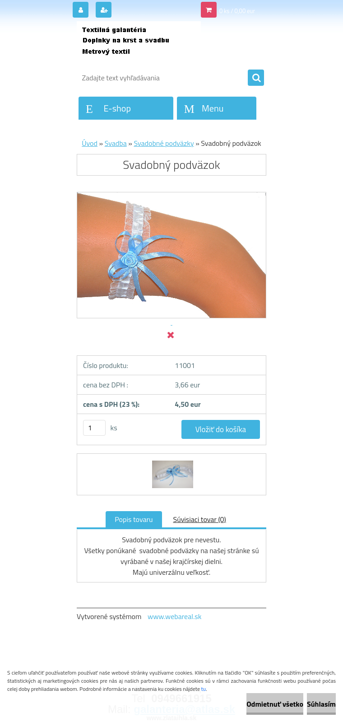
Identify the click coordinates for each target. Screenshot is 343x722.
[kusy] (94, 428)
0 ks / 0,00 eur (237, 10)
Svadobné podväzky (164, 143)
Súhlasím (321, 704)
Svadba (116, 143)
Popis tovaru (134, 519)
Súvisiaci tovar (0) (199, 519)
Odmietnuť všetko (274, 704)
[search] (256, 78)
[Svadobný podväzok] (172, 461)
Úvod (89, 143)
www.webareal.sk (175, 616)
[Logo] (139, 43)
